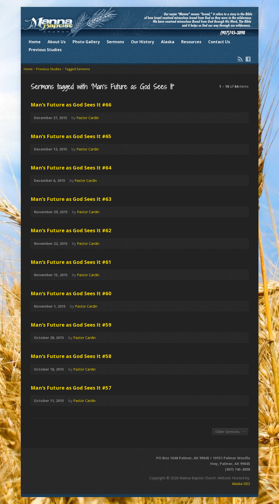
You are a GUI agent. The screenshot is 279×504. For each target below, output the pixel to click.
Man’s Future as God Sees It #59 (71, 324)
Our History (142, 41)
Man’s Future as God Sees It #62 (71, 230)
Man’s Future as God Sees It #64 (71, 167)
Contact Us (219, 41)
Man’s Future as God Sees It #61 (71, 261)
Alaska (167, 41)
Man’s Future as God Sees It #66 (71, 104)
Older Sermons (230, 431)
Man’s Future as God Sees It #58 (71, 356)
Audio (242, 118)
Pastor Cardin (87, 117)
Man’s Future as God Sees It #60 (71, 293)
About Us (57, 41)
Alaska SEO (241, 483)
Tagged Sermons (77, 69)
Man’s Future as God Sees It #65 (71, 136)
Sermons (115, 41)
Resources (191, 41)
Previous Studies (45, 49)
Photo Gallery (86, 41)
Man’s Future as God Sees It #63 (71, 198)
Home (35, 41)
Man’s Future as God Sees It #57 (71, 387)
